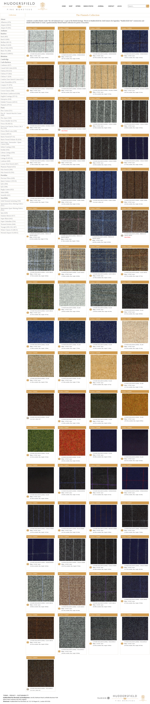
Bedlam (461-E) (6, 42)
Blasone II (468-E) (7, 53)
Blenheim (4, 56)
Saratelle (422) (5, 195)
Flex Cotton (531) (6, 110)
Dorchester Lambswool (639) (10, 93)
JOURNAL (101, 6)
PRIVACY (13, 695)
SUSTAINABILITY (23, 695)
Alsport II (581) (6, 28)
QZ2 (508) (4, 187)
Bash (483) (4, 36)
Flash (2, 108)
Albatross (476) (6, 22)
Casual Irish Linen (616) (9, 68)
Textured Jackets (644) (8, 224)
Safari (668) (5, 192)
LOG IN (119, 6)
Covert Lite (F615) (7, 88)
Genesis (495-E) (6, 134)
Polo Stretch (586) (7, 169)
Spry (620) (4, 213)
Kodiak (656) (5, 150)
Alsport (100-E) (6, 25)
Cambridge (5, 59)
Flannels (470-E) (6, 105)
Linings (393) (5, 155)
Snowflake (4, 198)
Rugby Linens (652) (7, 189)
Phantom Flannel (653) (8, 167)
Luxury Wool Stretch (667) (9, 164)
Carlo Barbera (6, 62)
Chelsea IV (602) (6, 74)
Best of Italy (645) (7, 48)
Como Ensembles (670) (8, 82)
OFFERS (78, 6)
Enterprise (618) (6, 99)
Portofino (4, 175)
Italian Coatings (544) (8, 147)
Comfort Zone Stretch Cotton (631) (12, 79)
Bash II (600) (5, 39)
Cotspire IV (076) (6, 85)
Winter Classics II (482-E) (9, 230)
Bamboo (3, 33)
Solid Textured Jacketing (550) (11, 201)
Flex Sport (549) (6, 118)
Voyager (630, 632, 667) (8, 227)
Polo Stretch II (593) (7, 172)
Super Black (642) (7, 218)
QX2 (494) (4, 184)
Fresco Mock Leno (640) (9, 131)
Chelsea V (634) (6, 76)
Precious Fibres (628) (8, 178)
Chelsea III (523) (6, 71)
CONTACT (111, 6)
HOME (64, 6)
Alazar (3, 19)
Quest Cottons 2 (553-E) (9, 181)
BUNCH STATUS (88, 6)
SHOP (70, 6)
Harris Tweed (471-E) (8, 137)
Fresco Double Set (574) (9, 121)
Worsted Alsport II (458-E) (9, 233)
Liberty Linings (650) (8, 152)
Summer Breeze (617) (8, 216)
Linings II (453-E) (7, 158)
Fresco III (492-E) (6, 124)
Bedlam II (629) (6, 45)
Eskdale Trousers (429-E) (9, 102)
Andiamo (4, 31)
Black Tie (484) (6, 51)
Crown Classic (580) (7, 91)
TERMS (5, 695)
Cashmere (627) (6, 65)
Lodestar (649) (5, 161)
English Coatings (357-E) (9, 96)
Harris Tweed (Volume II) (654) (11, 139)
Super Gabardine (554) (8, 221)
